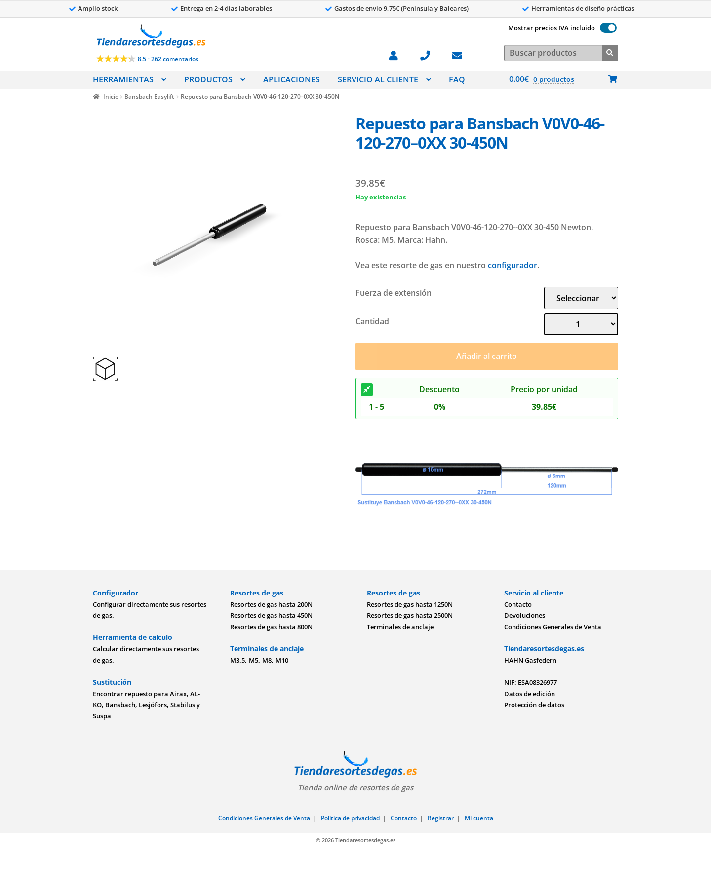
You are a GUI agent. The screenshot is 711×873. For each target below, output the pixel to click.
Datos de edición (529, 693)
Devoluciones (524, 615)
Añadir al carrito (486, 356)
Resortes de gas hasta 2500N (410, 615)
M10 (282, 660)
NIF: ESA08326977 (530, 682)
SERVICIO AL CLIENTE (378, 79)
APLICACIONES (291, 79)
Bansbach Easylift (149, 96)
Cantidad (372, 321)
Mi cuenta (479, 818)
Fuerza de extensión (394, 292)
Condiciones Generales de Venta (552, 626)
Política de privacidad (350, 818)
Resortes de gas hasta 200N (271, 604)
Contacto (518, 604)
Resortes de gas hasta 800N (271, 626)
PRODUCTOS (208, 79)
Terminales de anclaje (400, 626)
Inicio (110, 96)
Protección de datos (534, 704)
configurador (512, 265)
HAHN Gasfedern (530, 660)
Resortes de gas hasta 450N (271, 615)
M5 (253, 660)
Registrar (441, 818)
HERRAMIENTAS (123, 79)
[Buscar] (610, 52)
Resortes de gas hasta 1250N (410, 604)
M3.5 (237, 660)
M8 (267, 660)
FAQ (457, 79)
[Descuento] (367, 389)
